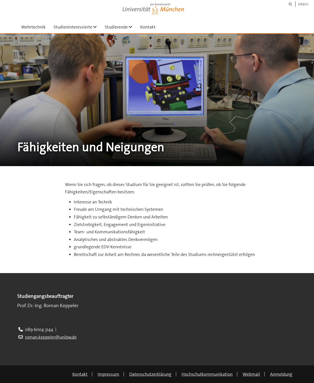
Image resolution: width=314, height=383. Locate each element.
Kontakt (148, 27)
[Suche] (290, 4)
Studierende (120, 27)
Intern (303, 4)
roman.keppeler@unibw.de (51, 337)
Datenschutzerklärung (150, 374)
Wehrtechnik (33, 27)
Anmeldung (281, 374)
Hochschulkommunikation (207, 374)
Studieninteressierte (77, 27)
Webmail (251, 374)
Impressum (108, 374)
